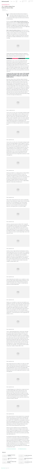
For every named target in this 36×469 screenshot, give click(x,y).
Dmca (14, 1)
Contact (11, 1)
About (20, 1)
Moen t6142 (27, 58)
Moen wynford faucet (22, 58)
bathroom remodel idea (24, 1)
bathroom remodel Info (31, 1)
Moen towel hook (9, 58)
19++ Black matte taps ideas (28, 455)
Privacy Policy (16, 1)
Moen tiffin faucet (15, 58)
